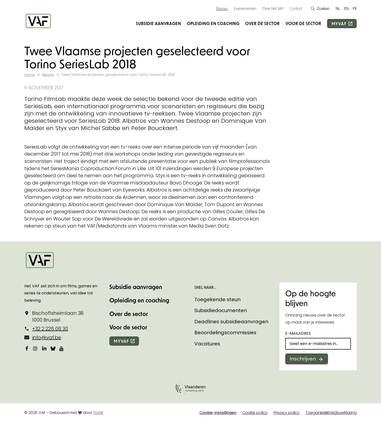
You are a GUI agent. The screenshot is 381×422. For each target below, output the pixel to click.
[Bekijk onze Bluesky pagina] (53, 348)
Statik (98, 412)
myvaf (338, 23)
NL (338, 8)
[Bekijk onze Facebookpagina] (26, 348)
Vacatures (207, 343)
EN (346, 8)
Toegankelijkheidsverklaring (331, 412)
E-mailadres (298, 333)
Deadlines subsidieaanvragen (231, 321)
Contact (296, 8)
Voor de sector (303, 23)
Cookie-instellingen (217, 412)
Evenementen (245, 8)
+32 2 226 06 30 (50, 328)
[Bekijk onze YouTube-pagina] (61, 348)
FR (355, 8)
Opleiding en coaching (213, 23)
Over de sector (262, 23)
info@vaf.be (46, 337)
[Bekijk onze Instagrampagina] (35, 348)
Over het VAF (273, 8)
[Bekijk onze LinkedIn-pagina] (44, 348)
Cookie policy (255, 412)
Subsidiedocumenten (220, 310)
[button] (320, 8)
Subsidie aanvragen (158, 23)
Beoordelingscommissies (225, 332)
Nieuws (222, 8)
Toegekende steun (217, 299)
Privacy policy (287, 412)
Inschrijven (303, 358)
